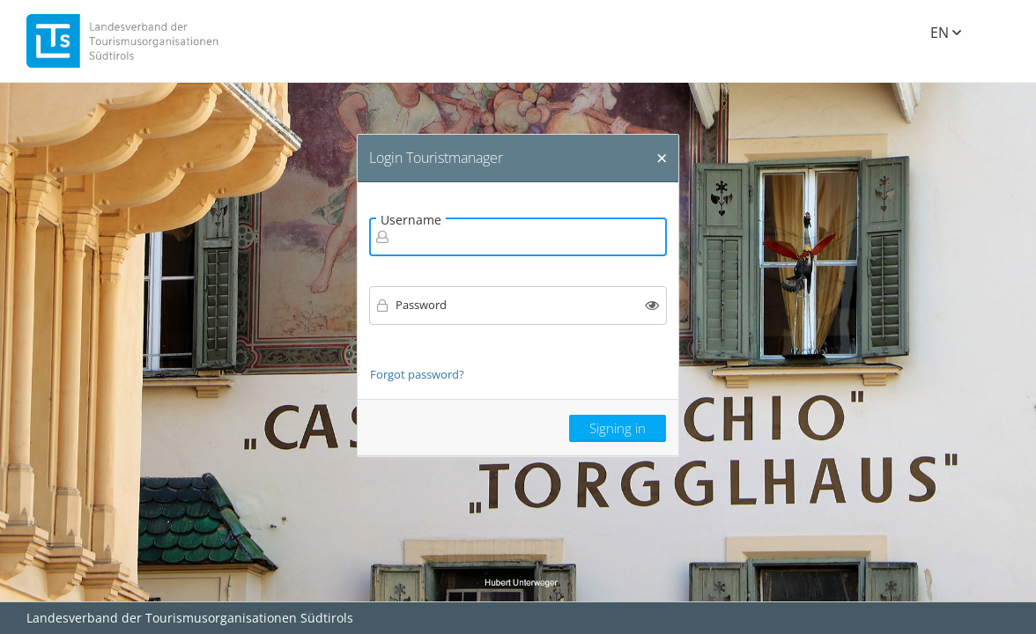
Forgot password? (417, 374)
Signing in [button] (617, 428)
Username (411, 219)
